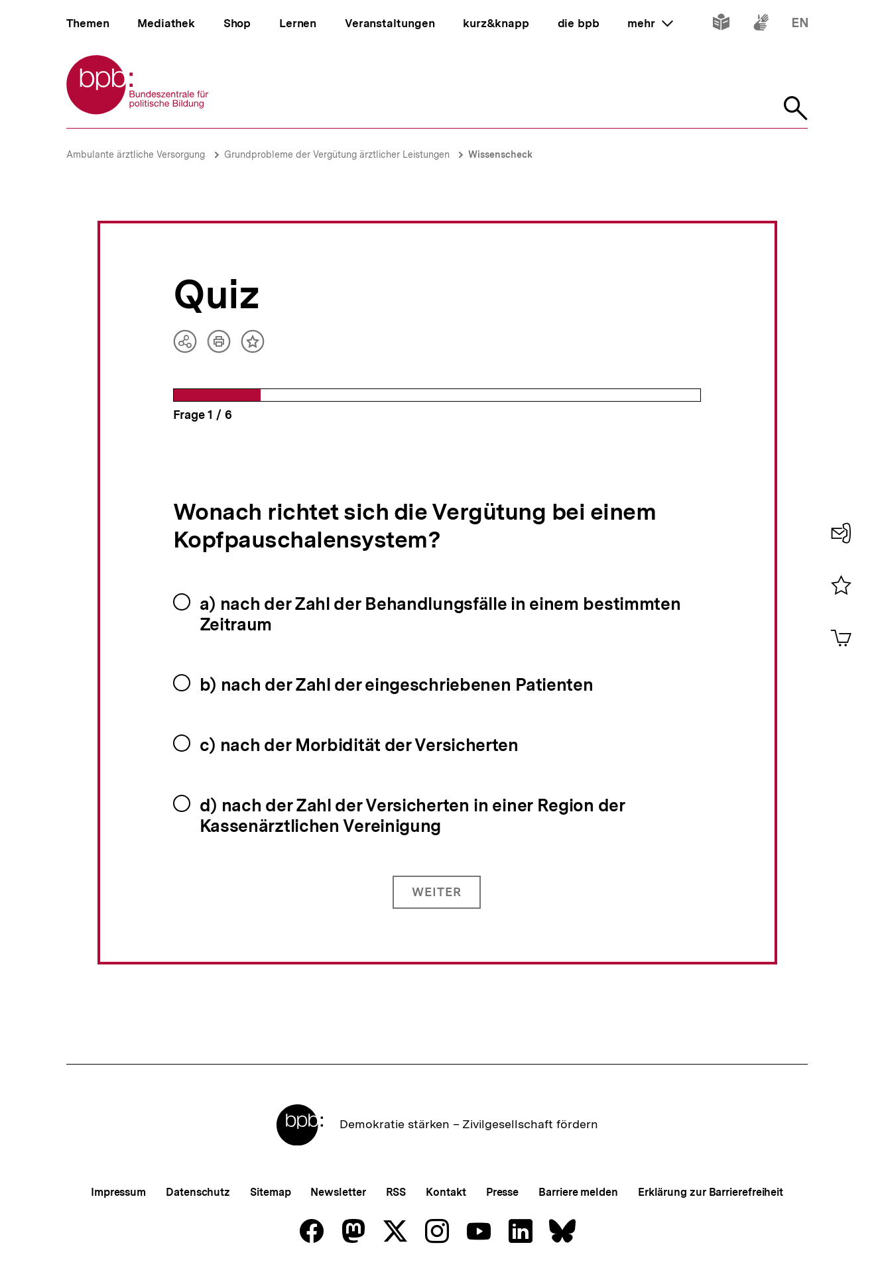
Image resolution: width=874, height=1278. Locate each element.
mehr (649, 23)
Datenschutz (198, 1192)
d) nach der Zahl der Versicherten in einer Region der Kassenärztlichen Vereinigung (412, 815)
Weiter (437, 892)
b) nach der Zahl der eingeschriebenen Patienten (396, 684)
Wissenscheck (500, 154)
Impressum (118, 1192)
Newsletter (337, 1192)
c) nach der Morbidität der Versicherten (359, 744)
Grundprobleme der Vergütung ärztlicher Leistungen (338, 154)
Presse (502, 1192)
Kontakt (446, 1192)
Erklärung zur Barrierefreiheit (710, 1192)
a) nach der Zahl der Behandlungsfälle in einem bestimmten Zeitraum (440, 613)
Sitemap (270, 1192)
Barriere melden (578, 1192)
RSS (396, 1192)
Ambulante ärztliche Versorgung (135, 154)
